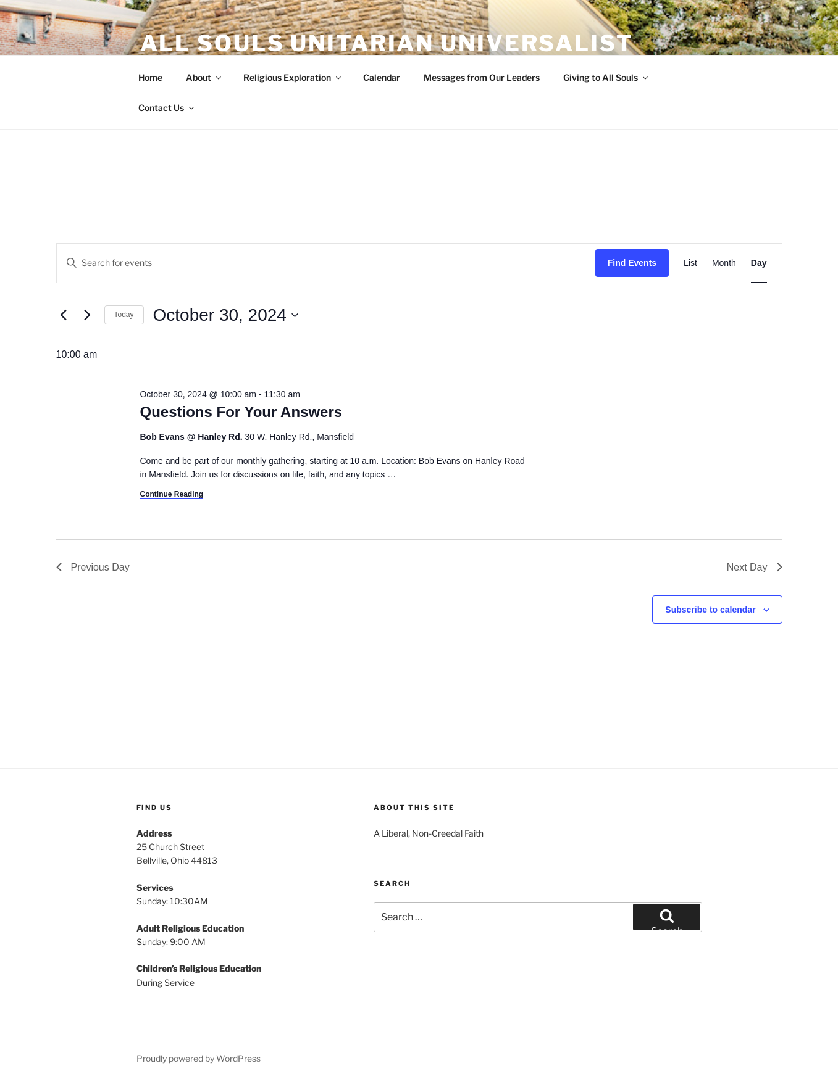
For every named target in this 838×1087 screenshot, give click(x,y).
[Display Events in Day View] (759, 263)
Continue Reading (171, 494)
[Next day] (87, 315)
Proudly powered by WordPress (198, 1058)
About (204, 77)
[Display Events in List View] (690, 263)
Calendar (381, 77)
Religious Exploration (293, 77)
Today (124, 314)
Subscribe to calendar (710, 609)
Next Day (754, 567)
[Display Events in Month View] (724, 263)
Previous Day (93, 567)
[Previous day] (63, 315)
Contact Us (167, 107)
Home (150, 77)
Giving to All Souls (606, 77)
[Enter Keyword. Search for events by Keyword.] (326, 263)
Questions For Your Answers (241, 411)
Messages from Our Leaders (482, 77)
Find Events (632, 263)
